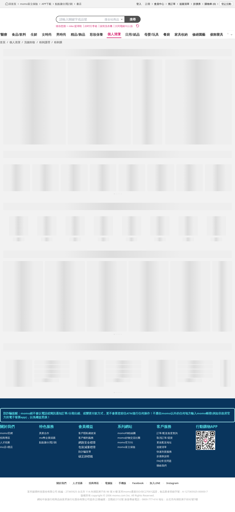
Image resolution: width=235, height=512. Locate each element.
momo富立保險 (126, 447)
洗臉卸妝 (29, 42)
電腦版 (108, 483)
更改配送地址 (164, 442)
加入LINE (155, 483)
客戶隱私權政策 (87, 433)
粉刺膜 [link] (58, 42)
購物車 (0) (210, 4)
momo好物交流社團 (129, 437)
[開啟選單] (231, 35)
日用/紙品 (100, 34)
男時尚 (29, 34)
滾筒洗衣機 (106, 26)
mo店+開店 (6, 447)
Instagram (172, 483)
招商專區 (5, 437)
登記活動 (226, 4)
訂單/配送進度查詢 (167, 433)
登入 (138, 4)
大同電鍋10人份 (124, 26)
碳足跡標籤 (85, 456)
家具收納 (149, 34)
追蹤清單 (184, 4)
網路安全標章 (87, 442)
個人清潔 (82, 34)
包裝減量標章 (87, 447)
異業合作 (44, 433)
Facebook (138, 483)
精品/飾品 (46, 34)
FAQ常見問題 (164, 461)
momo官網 (6, 433)
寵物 (199, 34)
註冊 (147, 4)
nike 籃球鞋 (75, 26)
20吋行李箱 (90, 26)
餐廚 (134, 34)
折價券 (197, 4)
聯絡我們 (162, 465)
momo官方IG (125, 442)
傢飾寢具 (184, 34)
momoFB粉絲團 (127, 433)
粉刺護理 (44, 42)
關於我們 (61, 483)
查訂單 (171, 4)
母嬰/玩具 (119, 34)
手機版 (122, 483)
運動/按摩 (214, 34)
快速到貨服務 (164, 451)
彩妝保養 (64, 34)
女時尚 (15, 34)
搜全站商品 (114, 19)
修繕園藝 (166, 34)
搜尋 (133, 19)
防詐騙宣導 (84, 451)
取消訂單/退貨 (165, 437)
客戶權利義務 (85, 437)
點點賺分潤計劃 (48, 442)
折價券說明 (163, 456)
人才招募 (5, 442)
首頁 (2, 42)
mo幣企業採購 (47, 437)
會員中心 (159, 4)
